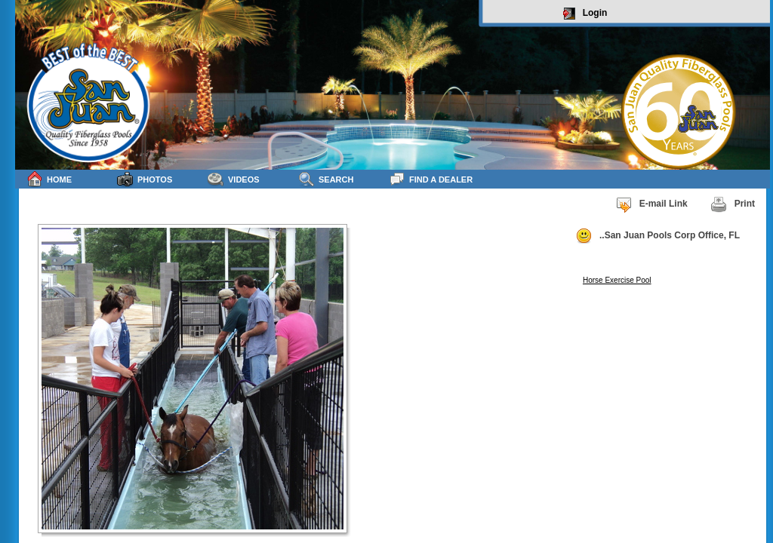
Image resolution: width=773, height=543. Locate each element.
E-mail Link (651, 204)
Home (49, 179)
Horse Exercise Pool (617, 280)
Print (732, 204)
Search (325, 179)
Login (585, 14)
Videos (234, 179)
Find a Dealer (431, 179)
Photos (144, 179)
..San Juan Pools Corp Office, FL (657, 236)
